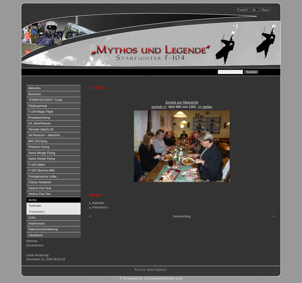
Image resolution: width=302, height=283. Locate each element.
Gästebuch (35, 235)
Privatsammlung (39, 117)
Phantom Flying (38, 146)
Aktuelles (34, 88)
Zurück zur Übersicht (181, 102)
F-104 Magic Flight (40, 111)
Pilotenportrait (37, 105)
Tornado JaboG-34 (40, 129)
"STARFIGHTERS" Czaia (45, 99)
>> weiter (205, 107)
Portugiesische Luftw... (43, 176)
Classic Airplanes (39, 182)
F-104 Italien (36, 164)
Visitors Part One (39, 188)
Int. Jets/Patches (39, 123)
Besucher (34, 94)
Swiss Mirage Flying (41, 152)
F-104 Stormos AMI (41, 170)
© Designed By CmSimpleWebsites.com (150, 278)
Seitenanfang (182, 216)
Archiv (32, 200)
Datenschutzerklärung (43, 229)
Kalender (35, 205)
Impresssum (36, 223)
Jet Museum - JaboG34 (44, 135)
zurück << (159, 107)
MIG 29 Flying (37, 141)
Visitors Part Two (39, 194)
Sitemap (31, 241)
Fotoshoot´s (37, 211)
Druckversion (35, 245)
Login (30, 250)
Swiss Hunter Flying (41, 158)
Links (32, 217)
